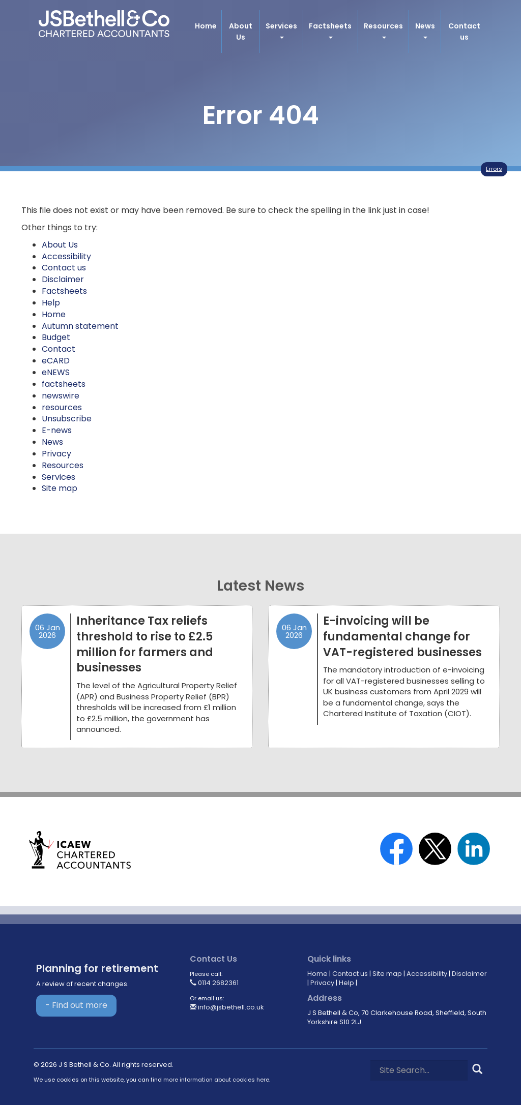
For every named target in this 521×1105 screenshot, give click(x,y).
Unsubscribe (67, 418)
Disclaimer (63, 279)
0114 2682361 (214, 983)
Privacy (56, 453)
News (425, 30)
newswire (60, 396)
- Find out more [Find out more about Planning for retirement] (76, 1005)
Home (205, 26)
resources (62, 407)
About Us (240, 31)
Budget (56, 337)
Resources (383, 30)
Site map (59, 488)
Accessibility (66, 256)
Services (281, 30)
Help (51, 303)
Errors (494, 169)
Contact (58, 349)
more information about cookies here (216, 1080)
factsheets (63, 384)
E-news (57, 430)
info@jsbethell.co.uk (227, 1007)
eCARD (56, 360)
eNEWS (56, 372)
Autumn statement (80, 326)
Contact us (464, 31)
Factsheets (330, 30)
